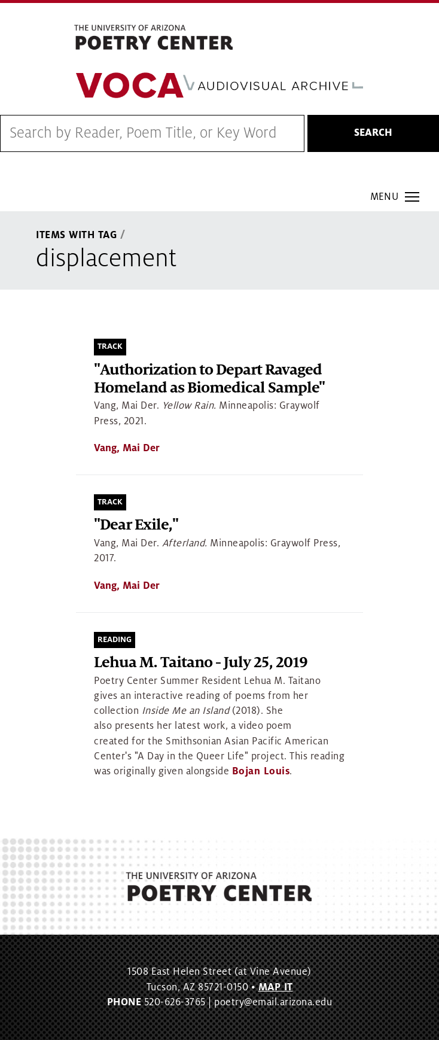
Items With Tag (76, 235)
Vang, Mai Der (127, 448)
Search (373, 132)
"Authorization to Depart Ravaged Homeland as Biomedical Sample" (209, 379)
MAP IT (275, 987)
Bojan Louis (261, 771)
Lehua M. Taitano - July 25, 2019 (200, 663)
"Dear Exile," (136, 525)
